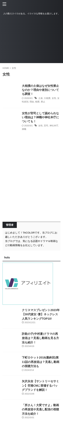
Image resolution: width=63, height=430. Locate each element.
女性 (54, 98)
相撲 (37, 101)
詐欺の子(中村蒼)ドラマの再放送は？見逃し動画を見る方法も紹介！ (40, 338)
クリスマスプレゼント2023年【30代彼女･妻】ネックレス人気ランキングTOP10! (41, 314)
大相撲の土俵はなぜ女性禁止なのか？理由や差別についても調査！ (40, 90)
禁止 (43, 101)
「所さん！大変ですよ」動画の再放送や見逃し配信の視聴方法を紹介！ (40, 409)
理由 (32, 101)
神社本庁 (54, 125)
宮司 (46, 125)
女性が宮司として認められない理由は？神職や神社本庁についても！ (40, 117)
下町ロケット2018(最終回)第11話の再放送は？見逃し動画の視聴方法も (40, 362)
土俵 (40, 98)
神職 (24, 129)
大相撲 (47, 98)
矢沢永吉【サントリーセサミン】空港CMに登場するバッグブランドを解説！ (40, 385)
